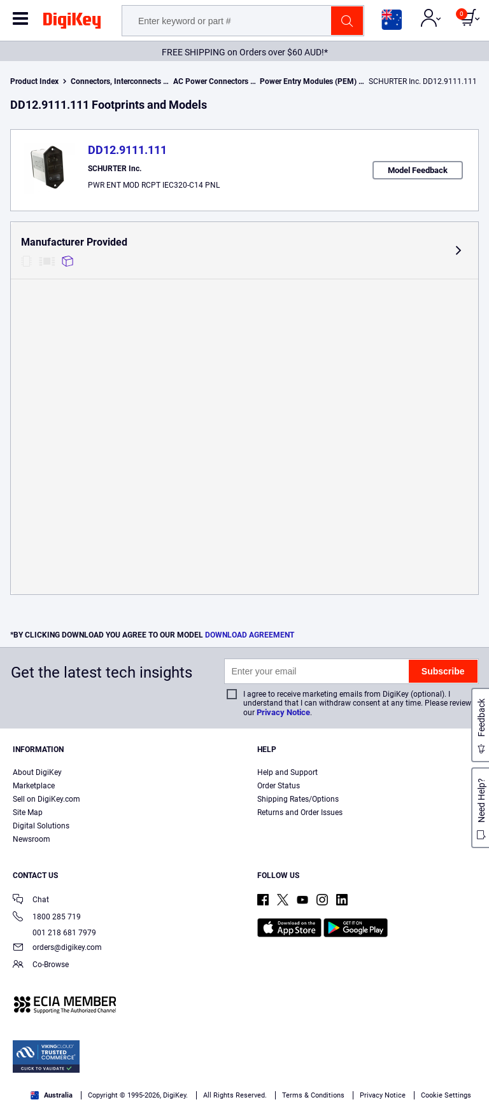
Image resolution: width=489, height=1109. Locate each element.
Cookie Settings (446, 1095)
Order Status (278, 785)
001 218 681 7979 (54, 932)
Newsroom (31, 839)
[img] (72, 23)
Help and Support (287, 772)
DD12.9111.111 (127, 150)
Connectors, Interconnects (116, 81)
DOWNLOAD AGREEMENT (249, 635)
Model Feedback (418, 170)
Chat (31, 901)
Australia (52, 1095)
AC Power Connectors (210, 81)
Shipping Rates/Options (298, 799)
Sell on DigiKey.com (46, 799)
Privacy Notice (283, 712)
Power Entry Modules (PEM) (308, 81)
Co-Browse (41, 965)
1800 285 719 (47, 918)
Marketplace (34, 785)
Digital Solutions (41, 825)
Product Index (34, 81)
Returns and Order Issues (300, 812)
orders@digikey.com (57, 948)
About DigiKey (37, 772)
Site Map (28, 812)
